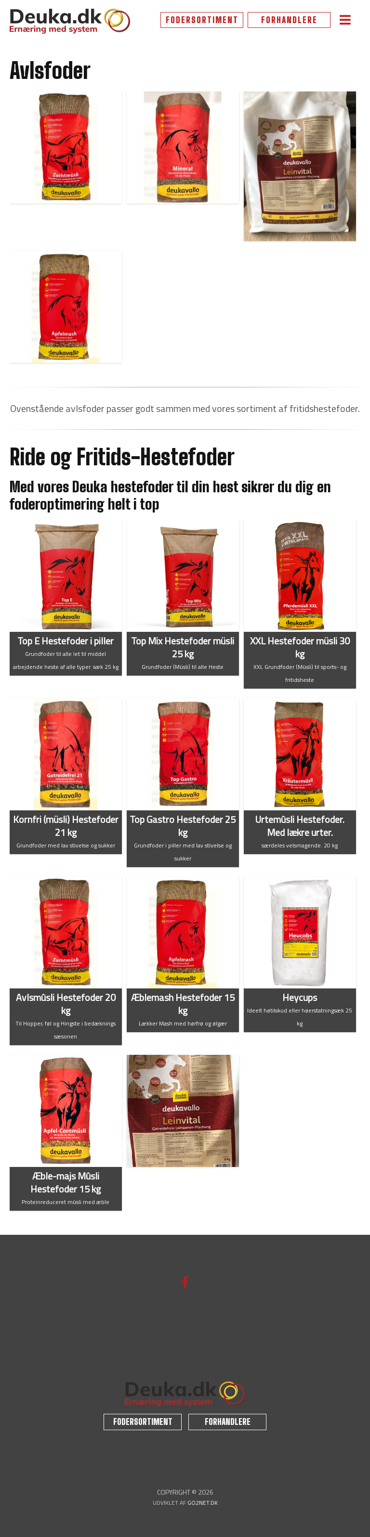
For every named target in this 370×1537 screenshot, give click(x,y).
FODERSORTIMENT (202, 20)
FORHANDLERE (289, 20)
